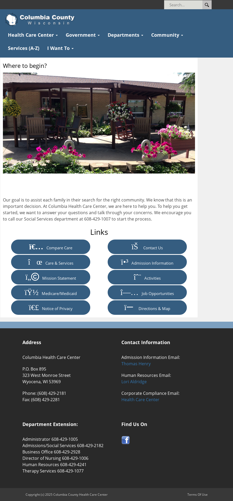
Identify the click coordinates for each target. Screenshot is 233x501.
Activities (147, 277)
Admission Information (147, 262)
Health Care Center (140, 399)
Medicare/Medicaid (51, 292)
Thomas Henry (136, 364)
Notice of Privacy (51, 307)
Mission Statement (50, 277)
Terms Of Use (197, 494)
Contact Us (147, 247)
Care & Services (50, 262)
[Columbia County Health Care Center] (41, 19)
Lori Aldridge (134, 382)
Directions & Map (147, 307)
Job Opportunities (147, 292)
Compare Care (50, 247)
